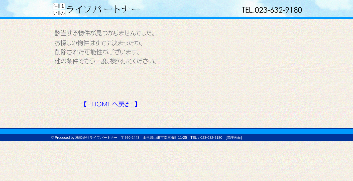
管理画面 (234, 137)
